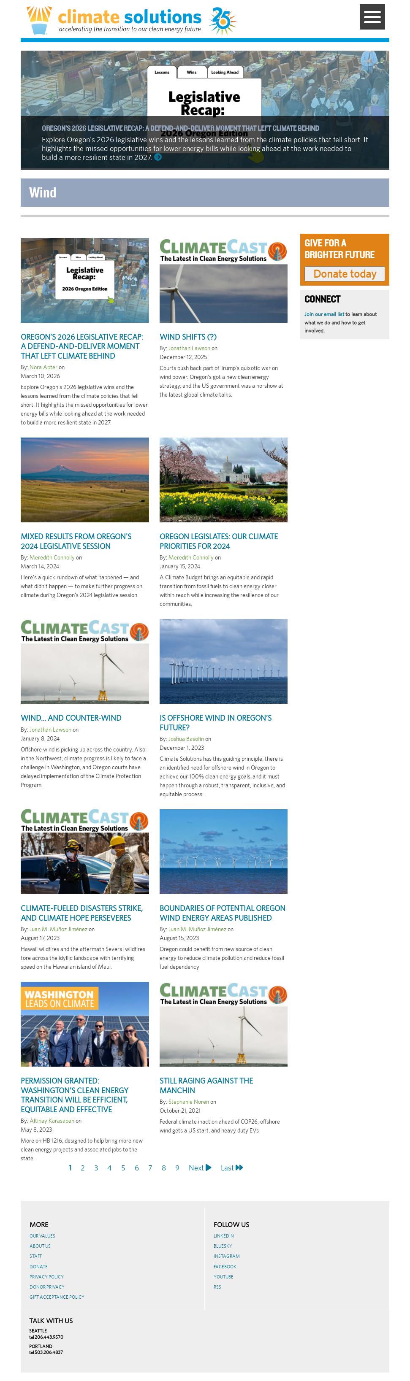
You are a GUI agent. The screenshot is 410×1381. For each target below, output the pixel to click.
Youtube (224, 1276)
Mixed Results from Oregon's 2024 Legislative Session (76, 541)
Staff (36, 1256)
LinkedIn (224, 1235)
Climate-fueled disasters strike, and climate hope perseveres (82, 913)
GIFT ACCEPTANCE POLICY (57, 1297)
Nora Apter (43, 367)
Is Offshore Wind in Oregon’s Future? (216, 722)
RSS (217, 1286)
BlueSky (223, 1246)
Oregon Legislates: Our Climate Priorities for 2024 (219, 541)
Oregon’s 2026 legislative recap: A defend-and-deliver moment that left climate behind (180, 128)
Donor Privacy (47, 1286)
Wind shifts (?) (188, 336)
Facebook (225, 1266)
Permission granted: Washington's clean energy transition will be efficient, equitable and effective (74, 1095)
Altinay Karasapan (52, 1120)
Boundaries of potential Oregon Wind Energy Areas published (222, 913)
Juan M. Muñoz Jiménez (58, 929)
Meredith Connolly (52, 557)
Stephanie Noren (188, 1101)
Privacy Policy (47, 1276)
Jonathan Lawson (189, 348)
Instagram (227, 1256)
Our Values (42, 1235)
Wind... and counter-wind (71, 717)
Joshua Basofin (186, 738)
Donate (39, 1266)
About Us (40, 1246)
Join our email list (324, 314)
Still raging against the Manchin (206, 1085)
